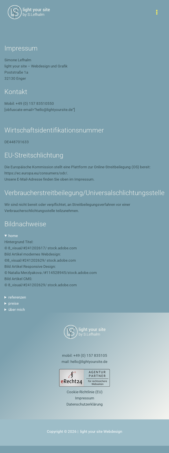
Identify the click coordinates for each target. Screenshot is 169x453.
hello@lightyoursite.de (88, 361)
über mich (16, 309)
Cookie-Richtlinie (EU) (85, 392)
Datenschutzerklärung (84, 404)
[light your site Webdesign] (29, 12)
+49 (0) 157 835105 (90, 355)
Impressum (84, 398)
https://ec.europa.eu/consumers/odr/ (35, 173)
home (13, 236)
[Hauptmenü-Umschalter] (157, 12)
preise (13, 303)
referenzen (17, 297)
